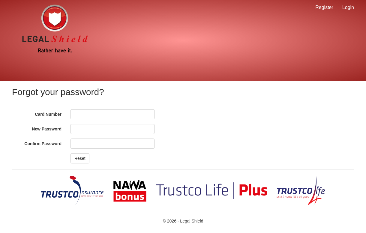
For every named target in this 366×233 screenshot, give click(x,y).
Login (348, 7)
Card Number (48, 114)
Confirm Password (43, 143)
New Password (47, 129)
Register (324, 7)
